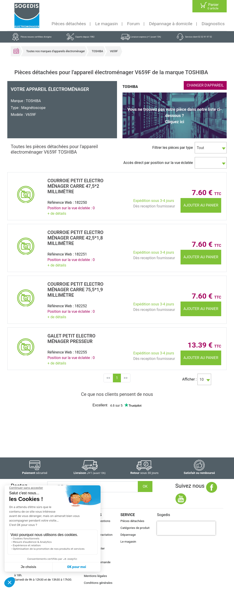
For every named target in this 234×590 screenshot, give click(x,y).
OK (145, 486)
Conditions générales (98, 583)
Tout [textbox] (200, 148)
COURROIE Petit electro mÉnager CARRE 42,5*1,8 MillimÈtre (76, 238)
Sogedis (163, 515)
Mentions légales (95, 576)
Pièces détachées (69, 23)
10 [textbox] (201, 379)
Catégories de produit (134, 528)
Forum (133, 23)
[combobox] (211, 147)
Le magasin (106, 23)
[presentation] (186, 528)
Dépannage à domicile (170, 23)
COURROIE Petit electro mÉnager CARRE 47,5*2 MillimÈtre (76, 186)
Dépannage (128, 534)
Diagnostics (213, 23)
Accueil (16, 51)
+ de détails (57, 213)
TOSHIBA (97, 51)
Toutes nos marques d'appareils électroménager (55, 51)
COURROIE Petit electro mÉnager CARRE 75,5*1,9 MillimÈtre (76, 289)
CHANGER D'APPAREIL (205, 85)
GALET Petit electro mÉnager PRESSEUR (72, 338)
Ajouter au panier (200, 205)
